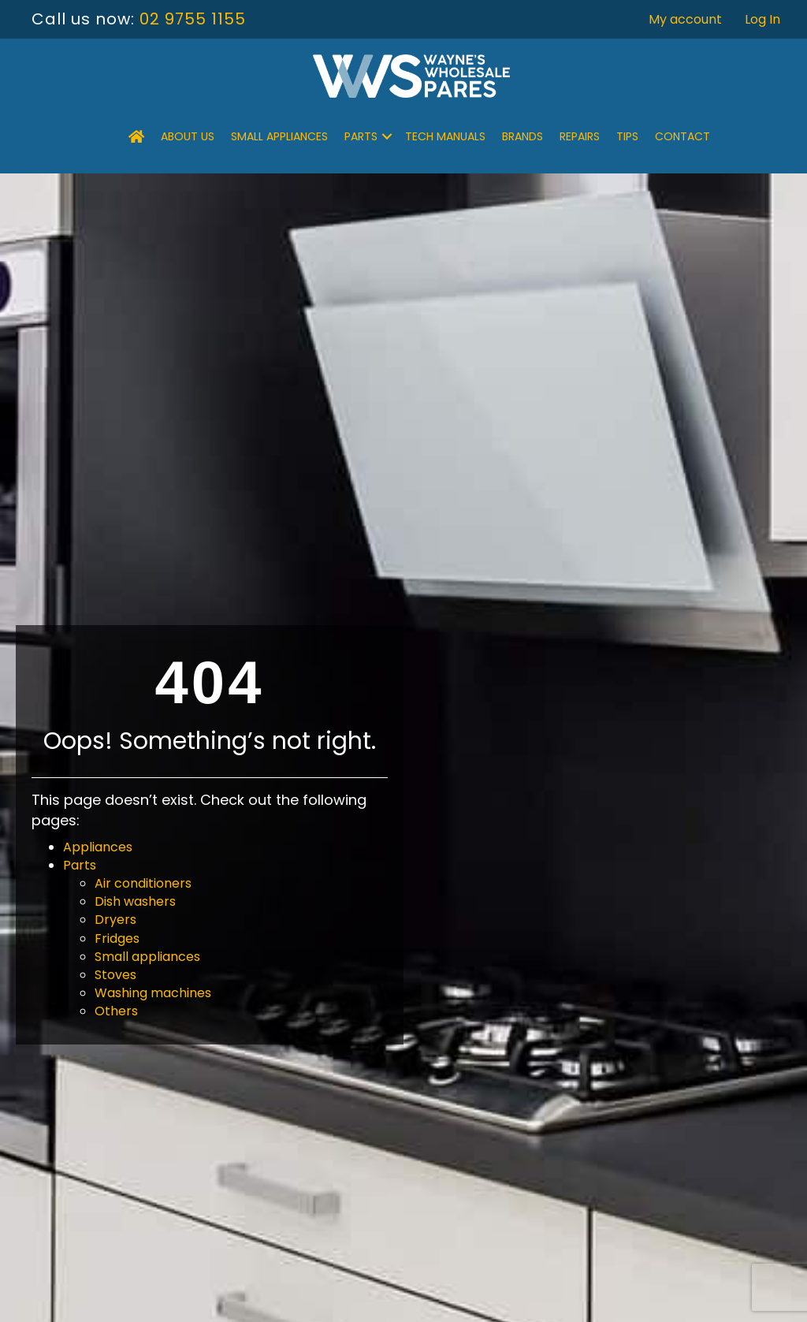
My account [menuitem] (685, 19)
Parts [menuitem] (360, 136)
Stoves (115, 975)
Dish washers (135, 901)
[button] (386, 136)
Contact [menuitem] (682, 136)
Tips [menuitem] (627, 136)
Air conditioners (143, 883)
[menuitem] (136, 136)
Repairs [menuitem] (580, 136)
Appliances (97, 847)
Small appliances (147, 957)
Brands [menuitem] (522, 136)
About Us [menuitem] (187, 136)
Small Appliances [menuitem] (279, 136)
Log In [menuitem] (762, 19)
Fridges (117, 938)
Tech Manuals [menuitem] (445, 136)
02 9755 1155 (192, 19)
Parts (79, 865)
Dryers (115, 920)
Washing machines (153, 993)
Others (116, 1011)
